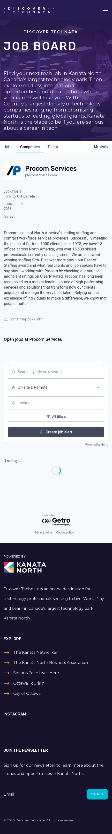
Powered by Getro (96, 444)
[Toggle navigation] (105, 10)
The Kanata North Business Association (50, 662)
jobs (8, 147)
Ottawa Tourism (29, 683)
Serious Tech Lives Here (36, 673)
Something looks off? (23, 319)
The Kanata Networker (35, 652)
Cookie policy (65, 532)
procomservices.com (41, 175)
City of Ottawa (27, 693)
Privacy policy (43, 532)
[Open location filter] (98, 403)
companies (30, 147)
